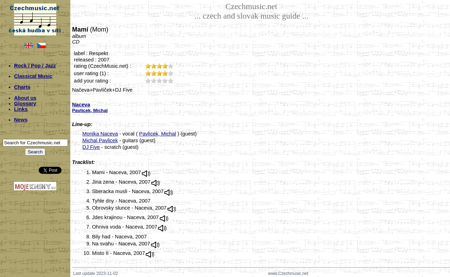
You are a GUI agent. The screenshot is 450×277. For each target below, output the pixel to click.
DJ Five (91, 147)
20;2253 (153, 80)
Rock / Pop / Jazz (35, 65)
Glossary (25, 103)
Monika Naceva (100, 134)
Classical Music (33, 76)
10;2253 (148, 80)
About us (25, 98)
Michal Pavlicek (100, 140)
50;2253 (170, 80)
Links (20, 109)
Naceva (81, 104)
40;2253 (165, 80)
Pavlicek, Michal (157, 134)
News (20, 120)
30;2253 (159, 80)
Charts (22, 87)
